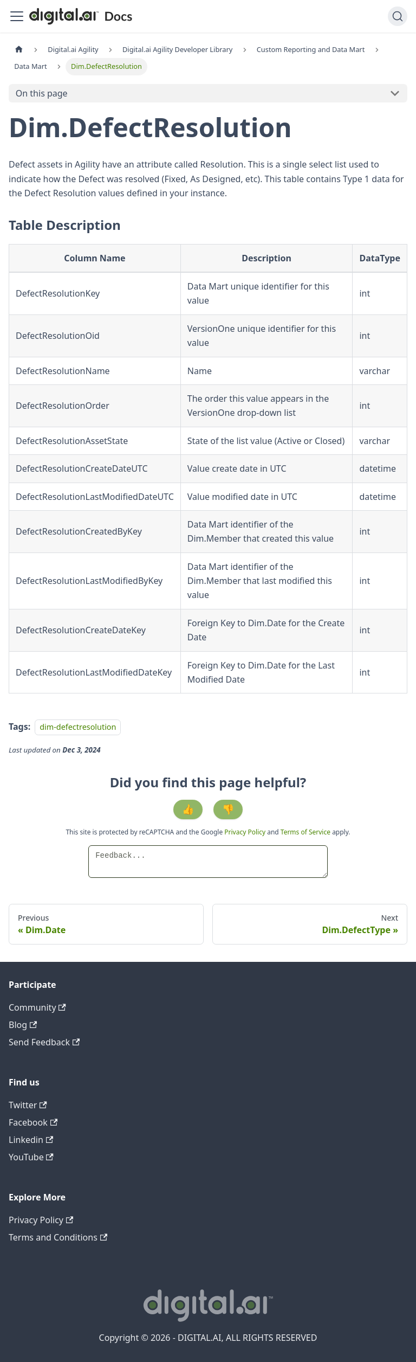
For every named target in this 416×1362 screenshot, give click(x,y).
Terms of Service (305, 832)
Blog (23, 1025)
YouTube (31, 1157)
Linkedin (31, 1140)
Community (37, 1007)
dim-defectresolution (78, 727)
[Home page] (19, 49)
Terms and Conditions (58, 1237)
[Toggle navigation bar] (17, 16)
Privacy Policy (245, 832)
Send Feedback (44, 1042)
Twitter (28, 1105)
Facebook (33, 1122)
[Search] (397, 16)
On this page (42, 93)
